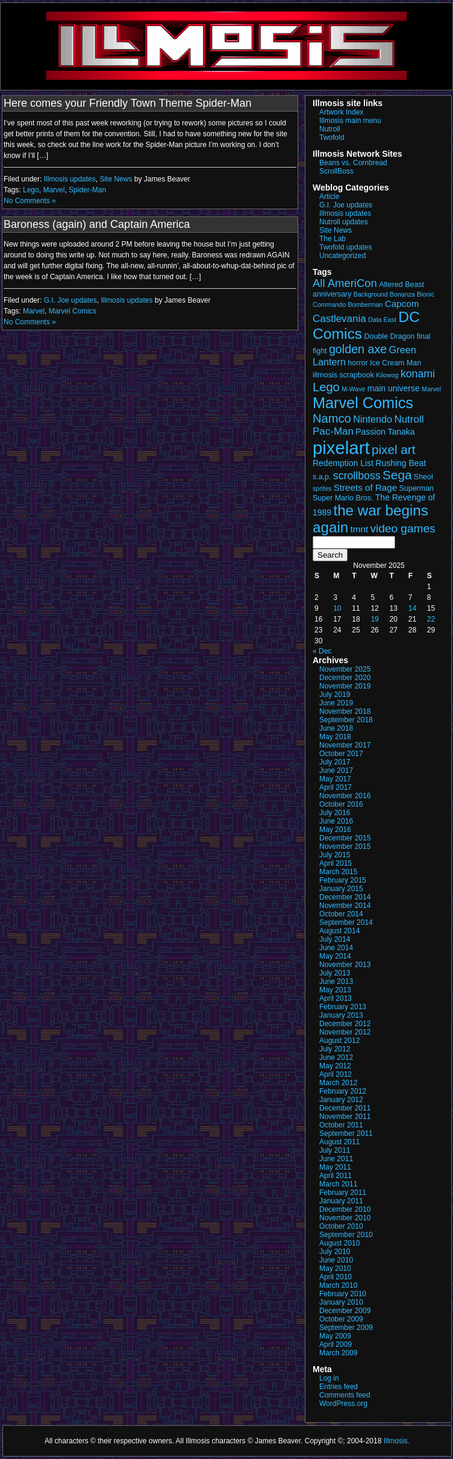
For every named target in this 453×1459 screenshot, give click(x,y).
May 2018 (335, 737)
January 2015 (341, 888)
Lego (31, 190)
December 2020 (344, 677)
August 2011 (339, 1142)
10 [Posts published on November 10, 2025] (337, 608)
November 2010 (344, 1218)
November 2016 (344, 796)
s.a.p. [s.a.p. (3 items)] (322, 477)
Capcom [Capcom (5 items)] (402, 303)
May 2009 (335, 1336)
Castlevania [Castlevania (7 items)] (339, 318)
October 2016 (341, 804)
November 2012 (344, 1032)
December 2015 (344, 838)
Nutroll (329, 129)
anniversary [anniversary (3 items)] (332, 294)
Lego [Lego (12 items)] (326, 387)
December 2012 (344, 1023)
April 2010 (335, 1277)
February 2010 (342, 1294)
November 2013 (344, 964)
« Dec (322, 651)
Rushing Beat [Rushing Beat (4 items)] (400, 463)
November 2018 (344, 711)
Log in (329, 1378)
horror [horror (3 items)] (357, 363)
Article (329, 196)
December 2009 (344, 1310)
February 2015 (342, 880)
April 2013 (335, 998)
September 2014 (346, 922)
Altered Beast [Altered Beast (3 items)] (401, 284)
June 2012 (336, 1057)
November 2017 (344, 745)
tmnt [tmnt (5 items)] (360, 529)
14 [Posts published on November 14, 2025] (412, 608)
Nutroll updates (343, 222)
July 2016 (334, 812)
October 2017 (341, 753)
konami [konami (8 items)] (418, 374)
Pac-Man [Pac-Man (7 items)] (333, 431)
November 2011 (344, 1116)
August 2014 (339, 931)
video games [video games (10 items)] (402, 528)
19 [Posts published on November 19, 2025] (374, 619)
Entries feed (338, 1386)
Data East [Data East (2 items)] (382, 319)
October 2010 (341, 1226)
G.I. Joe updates (70, 300)
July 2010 (334, 1251)
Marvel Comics (72, 311)
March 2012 (338, 1083)
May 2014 (335, 956)
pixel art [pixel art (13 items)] (394, 449)
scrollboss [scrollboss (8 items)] (357, 476)
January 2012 (341, 1099)
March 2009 (338, 1353)
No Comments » (30, 201)
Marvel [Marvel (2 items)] (431, 388)
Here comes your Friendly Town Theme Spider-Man (128, 103)
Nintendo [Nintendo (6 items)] (372, 419)
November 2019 (344, 686)
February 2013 (342, 1007)
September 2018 (346, 720)
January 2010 (341, 1302)
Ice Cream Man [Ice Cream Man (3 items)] (395, 363)
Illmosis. (397, 1441)
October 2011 (341, 1125)
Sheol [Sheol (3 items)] (423, 477)
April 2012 (335, 1074)
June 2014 (336, 948)
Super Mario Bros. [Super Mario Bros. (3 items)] (343, 498)
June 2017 (336, 770)
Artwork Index (341, 112)
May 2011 (335, 1167)
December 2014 (344, 897)
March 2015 (338, 872)
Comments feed (344, 1395)
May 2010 (335, 1268)
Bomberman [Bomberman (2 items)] (365, 304)
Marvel (53, 190)
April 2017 (335, 787)
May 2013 (335, 990)
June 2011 (336, 1159)
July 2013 (334, 973)
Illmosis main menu (350, 120)
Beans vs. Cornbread (353, 163)
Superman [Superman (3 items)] (416, 488)
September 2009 (346, 1327)
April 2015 (335, 863)
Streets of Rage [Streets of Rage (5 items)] (365, 487)
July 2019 (334, 694)
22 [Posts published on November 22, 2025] (431, 619)
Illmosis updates (70, 179)
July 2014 (334, 939)
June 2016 (336, 821)
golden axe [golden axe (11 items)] (358, 349)
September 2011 (346, 1133)
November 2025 (344, 669)
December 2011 (344, 1108)
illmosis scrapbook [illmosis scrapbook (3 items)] (343, 375)
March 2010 (338, 1285)
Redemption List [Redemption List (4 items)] (343, 463)
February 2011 (342, 1192)
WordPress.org (343, 1403)
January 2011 (341, 1201)
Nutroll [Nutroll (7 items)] (408, 419)
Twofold (331, 137)
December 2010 (344, 1209)
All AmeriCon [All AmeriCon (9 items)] (345, 283)
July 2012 (334, 1049)
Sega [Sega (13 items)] (397, 475)
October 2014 (341, 914)
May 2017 (335, 779)
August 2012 (339, 1040)
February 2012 (342, 1091)
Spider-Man (87, 190)
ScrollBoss (336, 171)
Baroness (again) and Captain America (97, 224)
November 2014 (344, 905)
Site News (115, 179)
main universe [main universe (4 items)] (393, 388)
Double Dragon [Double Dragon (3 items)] (389, 336)
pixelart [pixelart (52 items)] (341, 448)
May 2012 (335, 1066)
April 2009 (335, 1344)
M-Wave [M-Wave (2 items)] (353, 388)
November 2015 (344, 846)
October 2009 (341, 1319)
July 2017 (334, 762)
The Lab (332, 239)
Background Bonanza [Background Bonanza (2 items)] (384, 294)
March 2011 (338, 1184)
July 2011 (334, 1150)
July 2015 (334, 855)
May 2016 (335, 829)
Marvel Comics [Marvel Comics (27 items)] (363, 402)
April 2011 (335, 1175)
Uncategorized (342, 255)
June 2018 (336, 728)
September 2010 (346, 1235)
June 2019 (336, 703)
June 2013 (336, 981)
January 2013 (341, 1015)
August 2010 (339, 1243)
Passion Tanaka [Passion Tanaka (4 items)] (384, 431)
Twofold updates (345, 247)
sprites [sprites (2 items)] (322, 488)
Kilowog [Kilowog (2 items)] (387, 375)
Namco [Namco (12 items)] (332, 418)
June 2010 (336, 1260)
